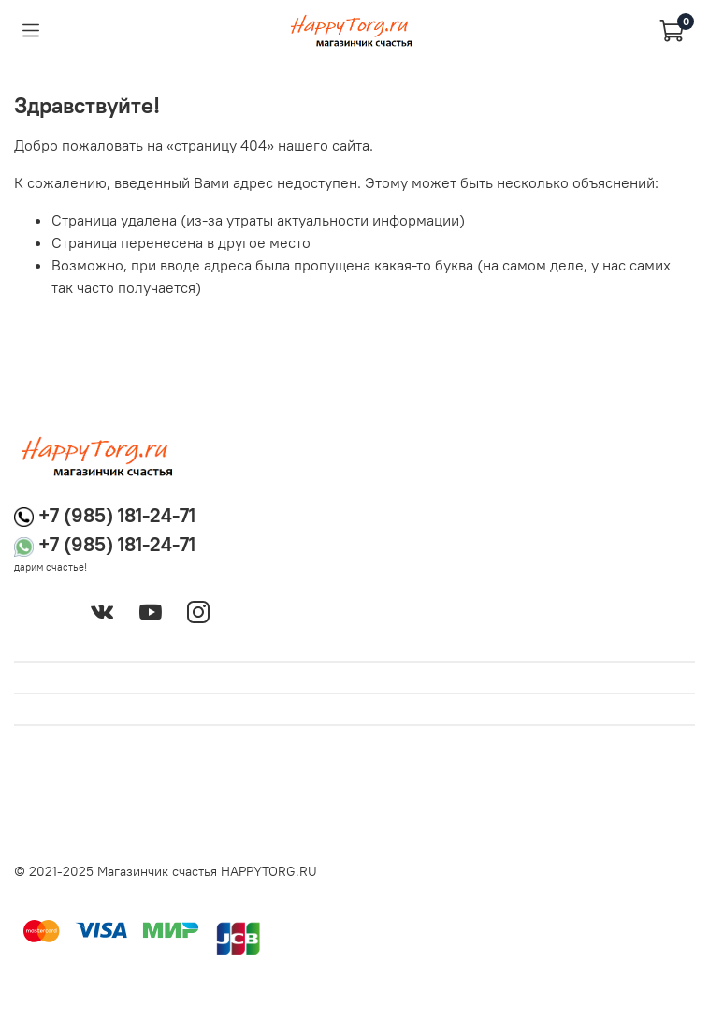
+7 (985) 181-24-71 (116, 515)
